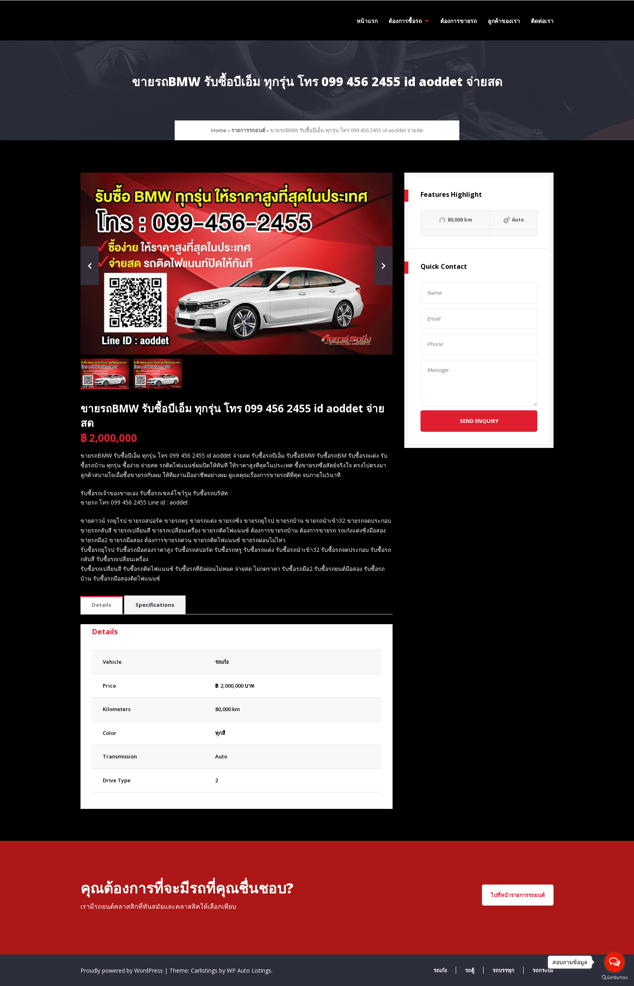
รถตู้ (469, 970)
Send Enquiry (479, 420)
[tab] (101, 605)
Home (218, 130)
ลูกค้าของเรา (504, 21)
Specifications (154, 604)
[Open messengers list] (614, 962)
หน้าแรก (367, 21)
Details (101, 604)
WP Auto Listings (249, 970)
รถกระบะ (543, 970)
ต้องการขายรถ (458, 21)
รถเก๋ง (440, 970)
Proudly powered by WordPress (122, 970)
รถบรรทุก (503, 970)
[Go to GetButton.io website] (615, 977)
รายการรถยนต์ (248, 130)
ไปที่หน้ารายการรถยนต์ (518, 895)
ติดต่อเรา (542, 21)
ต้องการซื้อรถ (405, 21)
